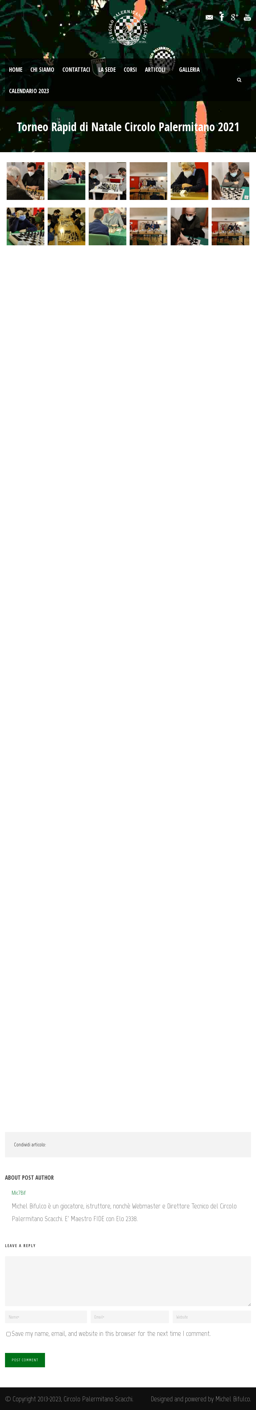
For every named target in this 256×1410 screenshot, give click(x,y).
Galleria (189, 69)
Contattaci (76, 69)
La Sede (107, 69)
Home (15, 69)
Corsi (130, 69)
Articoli (155, 69)
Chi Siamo (42, 69)
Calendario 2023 (29, 91)
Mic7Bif (19, 1192)
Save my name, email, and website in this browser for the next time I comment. (111, 1333)
